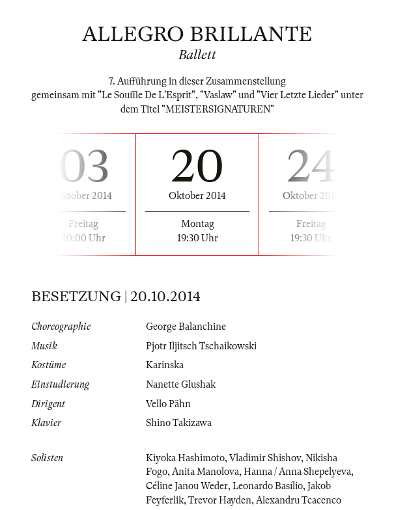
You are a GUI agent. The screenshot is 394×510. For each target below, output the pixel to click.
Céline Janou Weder (187, 486)
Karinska (165, 365)
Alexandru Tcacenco (298, 500)
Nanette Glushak (181, 384)
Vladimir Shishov (265, 458)
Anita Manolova (205, 471)
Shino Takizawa (179, 423)
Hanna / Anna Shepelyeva (297, 471)
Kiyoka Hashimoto (185, 458)
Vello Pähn (168, 404)
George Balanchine (186, 326)
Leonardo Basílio (267, 486)
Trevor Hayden (219, 500)
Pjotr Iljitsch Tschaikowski (201, 346)
